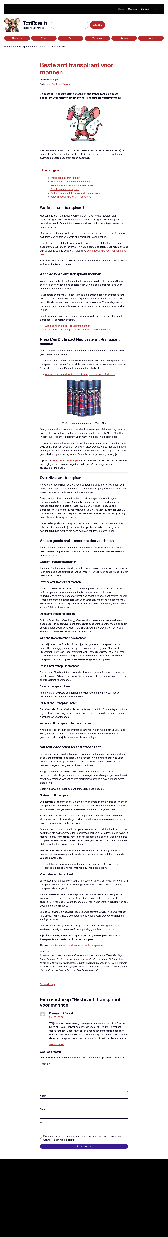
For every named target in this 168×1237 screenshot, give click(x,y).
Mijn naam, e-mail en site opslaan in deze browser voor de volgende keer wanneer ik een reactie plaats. (82, 1138)
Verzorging (97, 38)
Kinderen (124, 38)
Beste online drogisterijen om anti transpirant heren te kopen (77, 329)
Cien (102, 571)
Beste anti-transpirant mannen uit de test (72, 185)
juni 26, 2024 (56, 1017)
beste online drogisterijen (64, 460)
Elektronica (17, 38)
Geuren (66, 84)
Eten (71, 38)
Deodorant (56, 84)
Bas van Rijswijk (47, 984)
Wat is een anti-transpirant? (65, 177)
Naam (43, 1096)
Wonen (44, 38)
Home (7, 46)
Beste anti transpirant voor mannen (76, 68)
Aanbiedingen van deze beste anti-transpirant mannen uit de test (80, 374)
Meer (151, 38)
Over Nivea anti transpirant (64, 189)
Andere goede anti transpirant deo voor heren (75, 193)
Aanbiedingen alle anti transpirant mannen (67, 325)
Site (42, 1122)
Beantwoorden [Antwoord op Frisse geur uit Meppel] (56, 1044)
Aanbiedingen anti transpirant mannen (70, 181)
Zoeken (97, 24)
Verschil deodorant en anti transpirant (70, 196)
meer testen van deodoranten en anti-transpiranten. (76, 945)
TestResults (35, 23)
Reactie (45, 1063)
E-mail (43, 1109)
